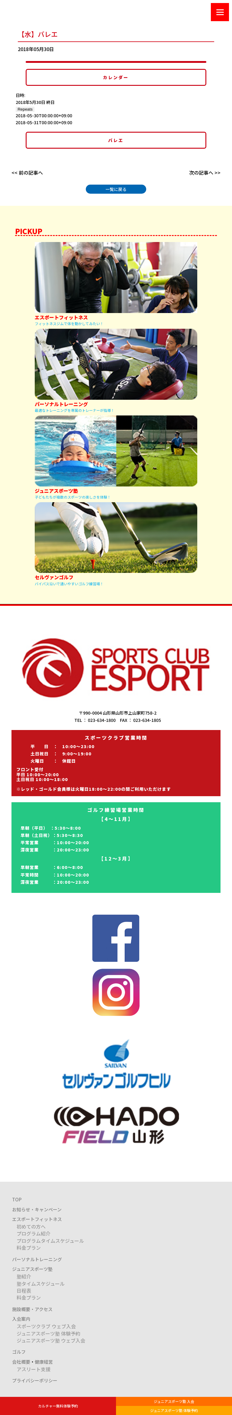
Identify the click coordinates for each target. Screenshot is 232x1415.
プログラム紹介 (33, 1233)
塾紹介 (24, 1276)
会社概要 (21, 1361)
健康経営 (44, 1361)
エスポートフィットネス (37, 1219)
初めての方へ (31, 1226)
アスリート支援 (33, 1369)
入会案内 (21, 1319)
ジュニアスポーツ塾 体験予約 (174, 1410)
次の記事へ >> (205, 172)
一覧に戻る (116, 189)
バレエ (116, 140)
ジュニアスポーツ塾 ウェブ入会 (51, 1340)
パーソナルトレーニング (37, 1259)
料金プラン (29, 1247)
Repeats (25, 109)
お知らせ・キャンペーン (37, 1209)
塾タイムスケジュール (41, 1283)
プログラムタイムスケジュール (50, 1240)
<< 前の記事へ (27, 172)
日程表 (24, 1290)
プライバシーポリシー (34, 1380)
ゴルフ (19, 1352)
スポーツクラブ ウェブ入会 (46, 1326)
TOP (16, 1199)
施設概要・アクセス (32, 1309)
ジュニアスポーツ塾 (32, 1269)
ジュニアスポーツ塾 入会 (174, 1401)
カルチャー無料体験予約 (58, 1405)
